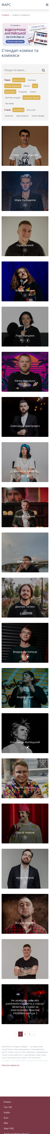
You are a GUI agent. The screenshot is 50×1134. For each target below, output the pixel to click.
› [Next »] (33, 1034)
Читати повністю (10, 1065)
